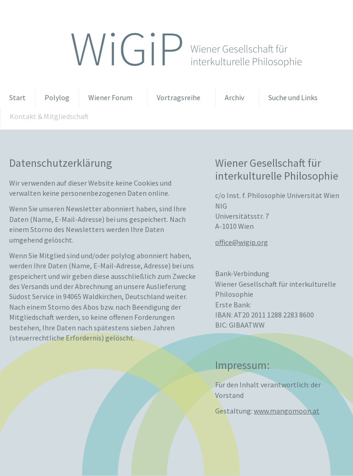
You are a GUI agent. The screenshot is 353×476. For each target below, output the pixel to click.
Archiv (234, 97)
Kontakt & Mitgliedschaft (49, 116)
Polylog (57, 97)
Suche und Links (293, 97)
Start (17, 97)
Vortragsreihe (178, 97)
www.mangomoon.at (286, 410)
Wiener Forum (110, 97)
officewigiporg (241, 241)
